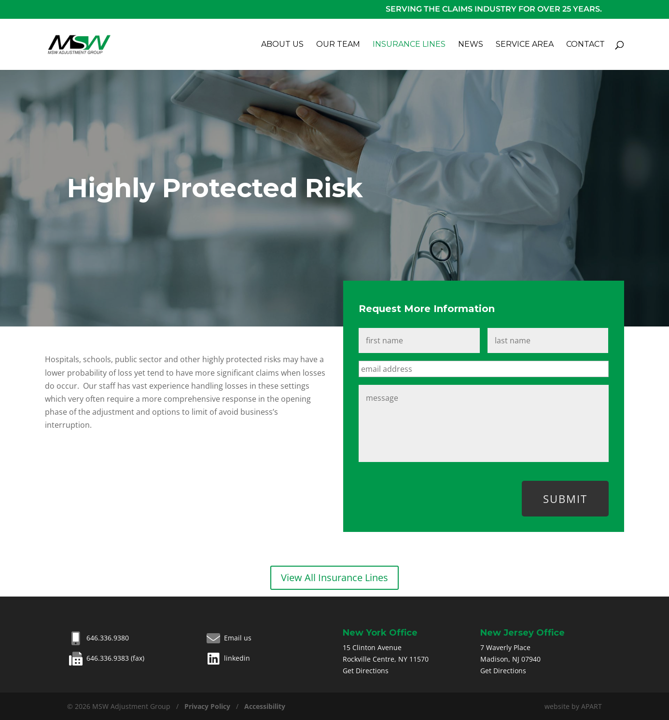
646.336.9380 (98, 637)
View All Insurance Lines (334, 577)
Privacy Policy (207, 706)
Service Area (525, 45)
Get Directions (366, 670)
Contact (585, 45)
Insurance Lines (409, 45)
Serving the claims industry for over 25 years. (494, 9)
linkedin (227, 658)
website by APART (573, 706)
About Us (282, 45)
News (470, 45)
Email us (228, 637)
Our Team (338, 45)
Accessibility (264, 706)
